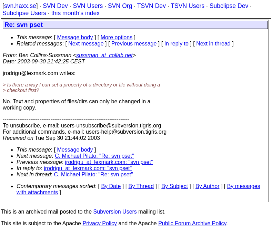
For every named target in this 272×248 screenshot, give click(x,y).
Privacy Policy (99, 223)
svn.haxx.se (20, 5)
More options (117, 37)
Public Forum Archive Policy (192, 223)
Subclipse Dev (229, 5)
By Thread (141, 186)
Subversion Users (115, 212)
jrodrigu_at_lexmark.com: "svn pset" (109, 162)
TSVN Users (187, 5)
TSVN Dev (151, 5)
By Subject (174, 186)
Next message (85, 43)
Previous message (134, 43)
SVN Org (120, 5)
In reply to (176, 43)
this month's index (75, 13)
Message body (75, 37)
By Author (207, 186)
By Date (111, 186)
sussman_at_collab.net (104, 55)
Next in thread (213, 43)
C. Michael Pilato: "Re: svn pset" (94, 156)
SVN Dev (55, 5)
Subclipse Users (24, 13)
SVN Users (88, 5)
